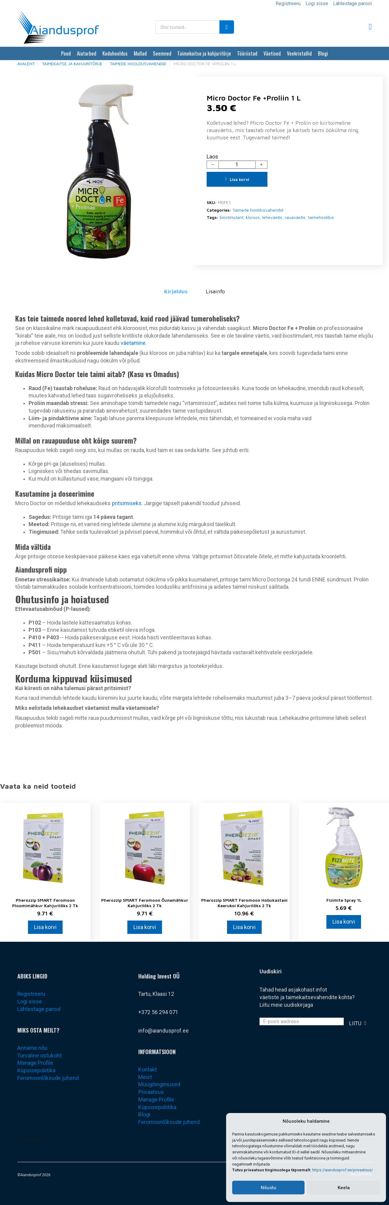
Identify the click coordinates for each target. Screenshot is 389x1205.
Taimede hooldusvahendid (138, 63)
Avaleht (26, 63)
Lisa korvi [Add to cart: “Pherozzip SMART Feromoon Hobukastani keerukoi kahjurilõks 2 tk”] (244, 927)
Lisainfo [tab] (215, 291)
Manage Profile (35, 1063)
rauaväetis (295, 217)
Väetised (272, 53)
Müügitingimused (159, 1084)
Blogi (323, 53)
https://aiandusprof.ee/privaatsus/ (342, 1170)
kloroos (253, 217)
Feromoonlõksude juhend (48, 1078)
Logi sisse (316, 3)
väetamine (133, 343)
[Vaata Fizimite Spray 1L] (344, 847)
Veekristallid (299, 53)
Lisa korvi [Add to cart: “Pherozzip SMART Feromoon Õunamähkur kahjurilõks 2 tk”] (144, 927)
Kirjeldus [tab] (176, 291)
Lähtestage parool (352, 3)
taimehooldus (321, 217)
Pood (66, 53)
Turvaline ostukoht (39, 1056)
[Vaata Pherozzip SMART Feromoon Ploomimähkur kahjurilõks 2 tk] (45, 847)
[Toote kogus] (237, 165)
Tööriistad (247, 53)
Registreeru (288, 3)
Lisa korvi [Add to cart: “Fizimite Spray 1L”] (343, 922)
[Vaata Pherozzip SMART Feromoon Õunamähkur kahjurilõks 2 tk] (145, 847)
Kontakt (147, 1070)
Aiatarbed (86, 53)
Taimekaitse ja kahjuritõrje (204, 53)
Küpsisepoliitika (36, 1070)
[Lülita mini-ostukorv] (370, 27)
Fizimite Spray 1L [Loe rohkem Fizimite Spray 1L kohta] (343, 900)
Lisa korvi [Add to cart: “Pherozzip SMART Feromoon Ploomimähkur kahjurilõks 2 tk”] (45, 927)
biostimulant (231, 217)
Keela (344, 1187)
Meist (145, 1077)
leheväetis (272, 217)
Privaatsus (151, 1092)
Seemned (162, 53)
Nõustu (268, 1187)
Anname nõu (32, 1048)
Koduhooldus (115, 53)
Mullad (140, 53)
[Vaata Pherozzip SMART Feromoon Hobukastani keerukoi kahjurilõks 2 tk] (244, 847)
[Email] (302, 1022)
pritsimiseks (127, 503)
